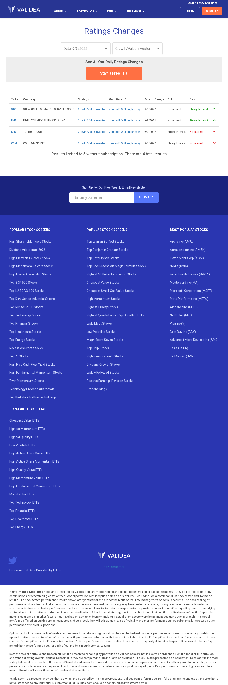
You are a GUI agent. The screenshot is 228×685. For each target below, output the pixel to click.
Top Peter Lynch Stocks (103, 258)
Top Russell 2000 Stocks (26, 307)
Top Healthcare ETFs (23, 519)
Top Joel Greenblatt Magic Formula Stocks (116, 266)
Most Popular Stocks (189, 230)
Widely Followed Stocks (103, 372)
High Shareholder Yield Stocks (30, 241)
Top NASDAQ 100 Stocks (26, 291)
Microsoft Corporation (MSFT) (191, 291)
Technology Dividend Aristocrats (32, 389)
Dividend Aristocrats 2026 (27, 250)
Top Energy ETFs (21, 527)
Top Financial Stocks (23, 323)
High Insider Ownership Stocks (30, 274)
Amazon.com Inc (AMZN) (188, 250)
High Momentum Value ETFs (29, 478)
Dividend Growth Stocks (103, 364)
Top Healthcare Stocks (25, 332)
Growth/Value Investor (92, 109)
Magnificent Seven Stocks (105, 340)
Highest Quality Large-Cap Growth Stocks (115, 315)
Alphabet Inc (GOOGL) (185, 307)
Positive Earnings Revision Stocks (110, 381)
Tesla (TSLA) (179, 348)
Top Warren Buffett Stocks (105, 241)
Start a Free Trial (114, 73)
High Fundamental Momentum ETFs (34, 486)
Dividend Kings (97, 389)
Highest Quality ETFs (23, 437)
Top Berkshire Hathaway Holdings (32, 397)
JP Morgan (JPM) (182, 356)
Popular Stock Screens (29, 230)
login (189, 11)
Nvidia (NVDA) (179, 266)
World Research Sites (204, 3)
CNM (14, 143)
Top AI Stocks (18, 356)
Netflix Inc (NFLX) (181, 315)
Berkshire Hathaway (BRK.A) (190, 274)
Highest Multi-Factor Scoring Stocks (111, 274)
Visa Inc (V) (177, 323)
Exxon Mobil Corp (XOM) (187, 258)
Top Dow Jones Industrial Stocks (32, 299)
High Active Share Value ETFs (30, 453)
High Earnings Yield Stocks (105, 356)
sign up (212, 11)
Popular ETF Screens (27, 409)
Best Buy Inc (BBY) (183, 332)
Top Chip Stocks (98, 348)
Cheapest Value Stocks (103, 282)
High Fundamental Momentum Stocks (36, 372)
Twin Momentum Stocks (26, 381)
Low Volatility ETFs (22, 445)
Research (135, 11)
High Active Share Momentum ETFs (34, 461)
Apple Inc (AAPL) (182, 241)
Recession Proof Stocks (26, 348)
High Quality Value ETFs (25, 470)
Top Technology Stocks (25, 315)
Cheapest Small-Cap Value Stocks (110, 291)
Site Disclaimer (114, 567)
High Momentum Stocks (103, 299)
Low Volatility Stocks (101, 332)
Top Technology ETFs (24, 502)
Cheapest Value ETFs (24, 420)
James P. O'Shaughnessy (124, 109)
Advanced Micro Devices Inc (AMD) (194, 340)
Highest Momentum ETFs (27, 429)
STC (13, 109)
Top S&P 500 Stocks (23, 282)
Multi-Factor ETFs (21, 494)
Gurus (60, 11)
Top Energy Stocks (22, 340)
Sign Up (146, 197)
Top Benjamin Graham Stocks (107, 250)
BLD (13, 131)
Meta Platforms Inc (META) (189, 299)
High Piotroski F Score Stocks (29, 258)
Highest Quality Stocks (102, 307)
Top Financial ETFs (22, 511)
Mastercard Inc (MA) (184, 282)
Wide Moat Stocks (99, 323)
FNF (13, 120)
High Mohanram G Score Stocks (31, 266)
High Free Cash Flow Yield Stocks (32, 364)
